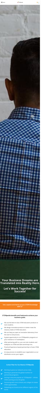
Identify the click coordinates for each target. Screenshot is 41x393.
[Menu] (3, 2)
